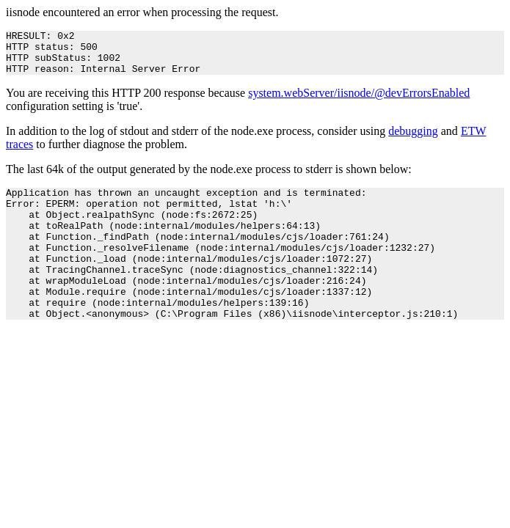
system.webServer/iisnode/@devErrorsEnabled (359, 101)
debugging (413, 139)
